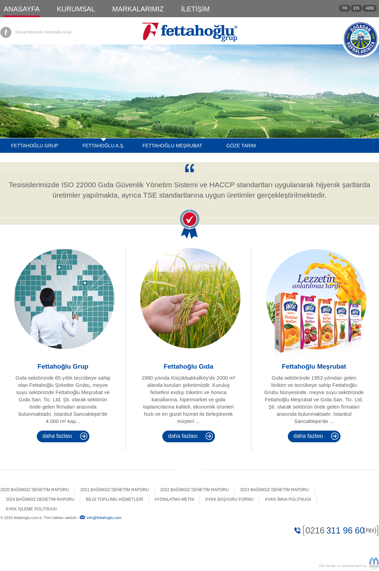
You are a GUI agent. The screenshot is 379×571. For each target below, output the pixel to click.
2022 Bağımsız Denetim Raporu (194, 489)
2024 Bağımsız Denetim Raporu (40, 499)
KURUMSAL (76, 9)
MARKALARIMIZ (138, 9)
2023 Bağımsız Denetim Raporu (274, 489)
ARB (370, 8)
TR (344, 8)
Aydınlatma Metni (174, 499)
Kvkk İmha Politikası (288, 499)
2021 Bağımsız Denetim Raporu (114, 489)
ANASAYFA (22, 9)
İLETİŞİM (195, 9)
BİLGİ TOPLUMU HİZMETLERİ (114, 499)
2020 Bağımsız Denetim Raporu (34, 489)
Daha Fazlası (57, 435)
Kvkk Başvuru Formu (229, 499)
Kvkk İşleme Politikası (31, 509)
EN (356, 8)
